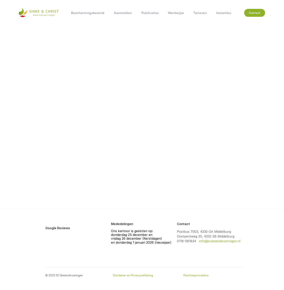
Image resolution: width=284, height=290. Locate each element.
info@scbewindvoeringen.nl (219, 241)
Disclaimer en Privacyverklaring (133, 275)
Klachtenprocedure (195, 275)
